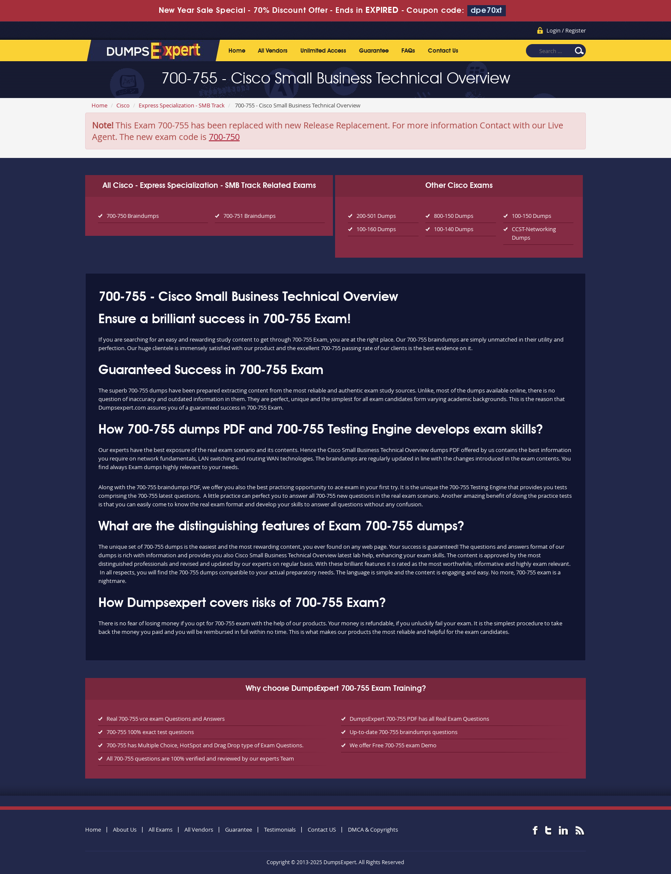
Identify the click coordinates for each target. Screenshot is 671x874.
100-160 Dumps (376, 229)
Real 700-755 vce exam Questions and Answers (166, 718)
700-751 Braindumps (249, 216)
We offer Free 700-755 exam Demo (393, 745)
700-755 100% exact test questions (150, 732)
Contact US (322, 829)
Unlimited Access (323, 51)
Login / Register (566, 30)
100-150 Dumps (531, 216)
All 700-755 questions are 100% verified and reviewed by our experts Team (200, 758)
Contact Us (443, 51)
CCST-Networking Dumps (534, 233)
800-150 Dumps (453, 216)
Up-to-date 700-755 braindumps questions (403, 732)
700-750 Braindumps (133, 216)
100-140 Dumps (453, 229)
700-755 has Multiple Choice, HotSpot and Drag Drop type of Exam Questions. (205, 745)
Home (237, 51)
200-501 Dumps (376, 216)
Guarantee (374, 51)
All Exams (160, 829)
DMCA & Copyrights (373, 829)
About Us (125, 829)
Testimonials (280, 829)
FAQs (408, 51)
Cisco (123, 105)
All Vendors (273, 51)
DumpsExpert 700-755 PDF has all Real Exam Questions (419, 718)
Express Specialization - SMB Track (182, 105)
